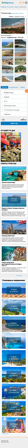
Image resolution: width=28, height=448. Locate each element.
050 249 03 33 (5, 442)
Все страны (10, 7)
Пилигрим (3, 7)
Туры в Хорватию (6, 400)
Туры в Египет (5, 299)
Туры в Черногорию (6, 416)
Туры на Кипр (5, 383)
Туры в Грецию (5, 349)
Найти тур (14, 123)
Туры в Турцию (5, 315)
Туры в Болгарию (6, 332)
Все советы (19, 275)
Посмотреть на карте (17, 13)
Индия (16, 7)
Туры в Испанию (6, 366)
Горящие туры (5, 433)
